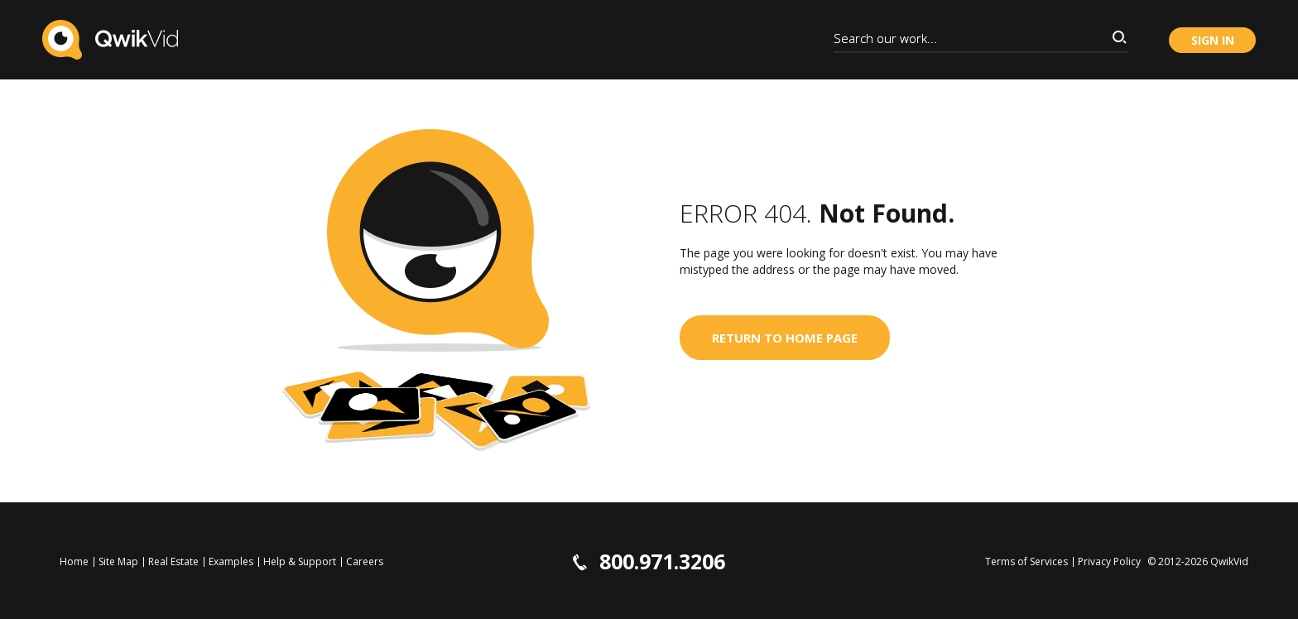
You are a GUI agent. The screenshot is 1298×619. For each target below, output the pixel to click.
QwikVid (1229, 561)
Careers (364, 561)
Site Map (118, 561)
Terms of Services (1026, 561)
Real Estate (173, 561)
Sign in (1212, 40)
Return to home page (785, 337)
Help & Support (299, 561)
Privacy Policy (1109, 561)
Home (74, 561)
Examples (231, 561)
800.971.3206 (649, 561)
